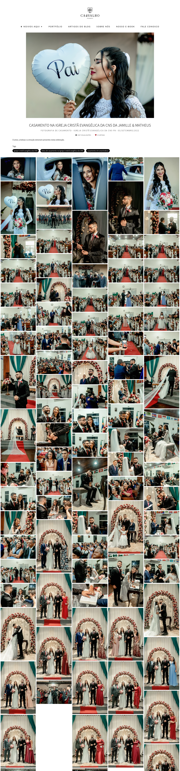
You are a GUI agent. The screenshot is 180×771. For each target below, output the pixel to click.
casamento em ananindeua (97, 150)
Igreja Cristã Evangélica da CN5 (26, 150)
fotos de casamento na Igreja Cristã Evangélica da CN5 (62, 150)
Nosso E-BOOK (125, 26)
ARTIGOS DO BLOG (79, 26)
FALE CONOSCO (150, 26)
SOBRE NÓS (103, 26)
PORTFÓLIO (55, 26)
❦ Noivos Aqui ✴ (32, 26)
